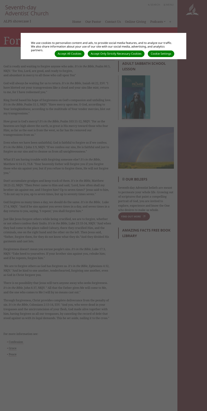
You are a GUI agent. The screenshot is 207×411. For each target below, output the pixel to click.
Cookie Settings (161, 54)
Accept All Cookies (69, 54)
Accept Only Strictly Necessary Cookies (116, 54)
